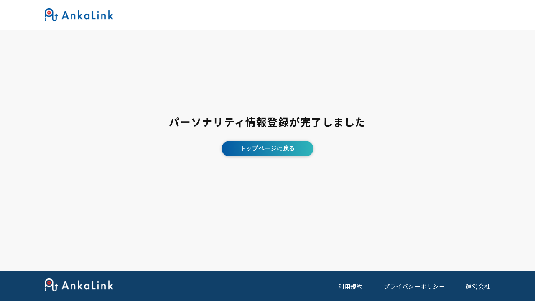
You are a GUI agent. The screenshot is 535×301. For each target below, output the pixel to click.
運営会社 (478, 286)
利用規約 (350, 286)
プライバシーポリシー (414, 286)
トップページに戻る (267, 148)
